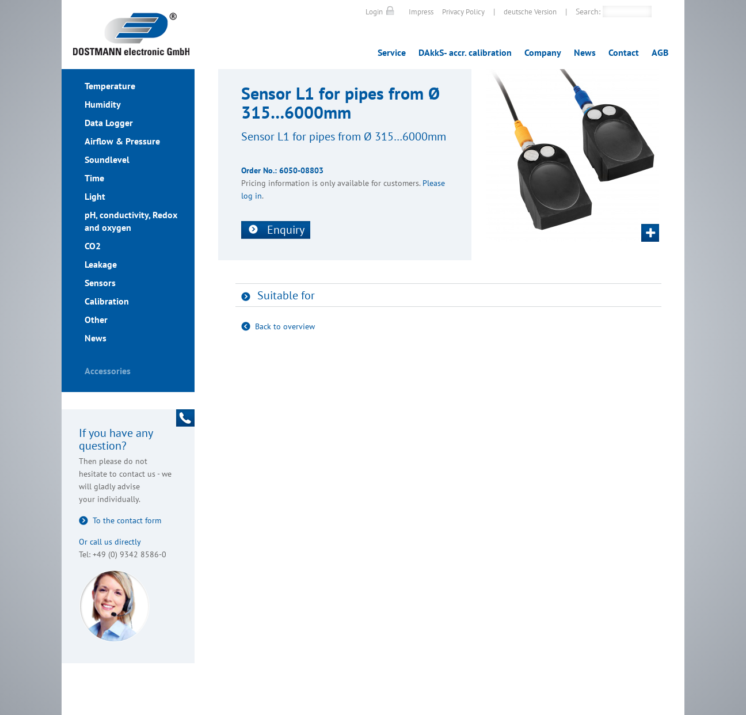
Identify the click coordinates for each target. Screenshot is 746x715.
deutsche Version (530, 12)
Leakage (101, 264)
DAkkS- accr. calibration (465, 52)
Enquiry (286, 229)
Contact (623, 52)
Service (392, 52)
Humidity (103, 104)
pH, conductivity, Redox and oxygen (131, 221)
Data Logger (109, 122)
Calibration (107, 301)
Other (96, 319)
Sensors (100, 282)
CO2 (93, 246)
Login (374, 12)
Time (94, 178)
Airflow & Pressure (122, 141)
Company (542, 52)
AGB (660, 52)
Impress (421, 12)
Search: (588, 11)
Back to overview (285, 326)
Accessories (108, 370)
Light (95, 196)
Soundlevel (107, 159)
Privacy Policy (463, 12)
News (585, 52)
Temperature (110, 86)
